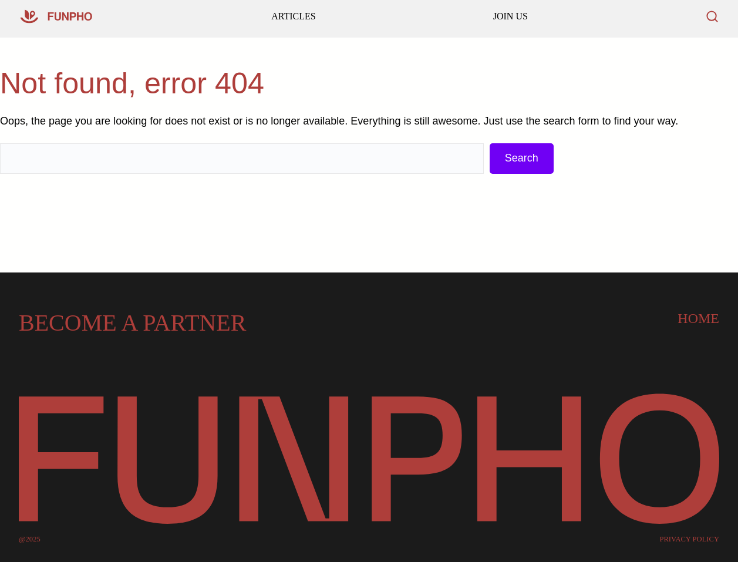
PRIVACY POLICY (689, 539)
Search (521, 158)
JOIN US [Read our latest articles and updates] (510, 16)
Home (698, 318)
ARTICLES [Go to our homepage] (293, 16)
